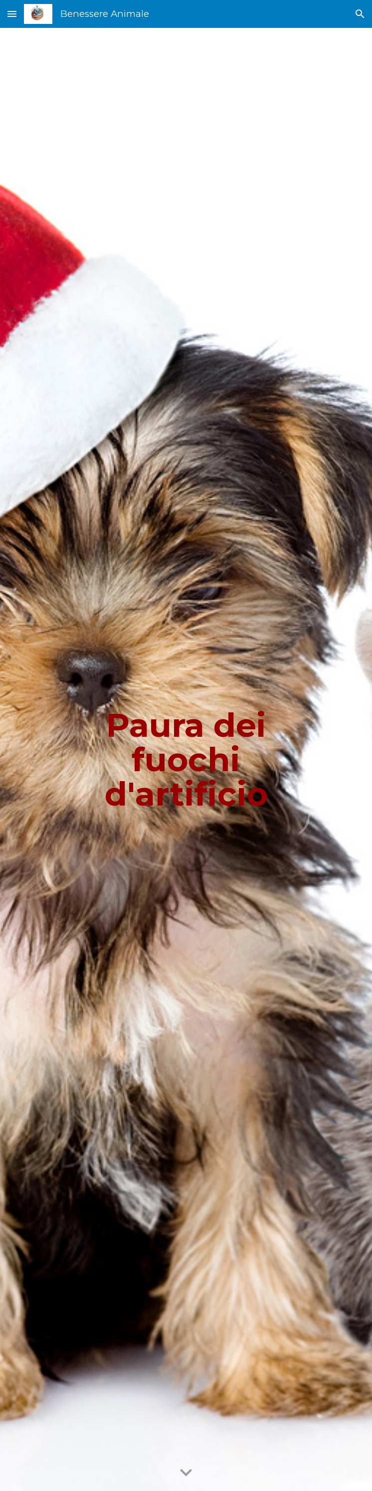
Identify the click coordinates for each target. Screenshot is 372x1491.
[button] (12, 13)
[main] (185, 759)
